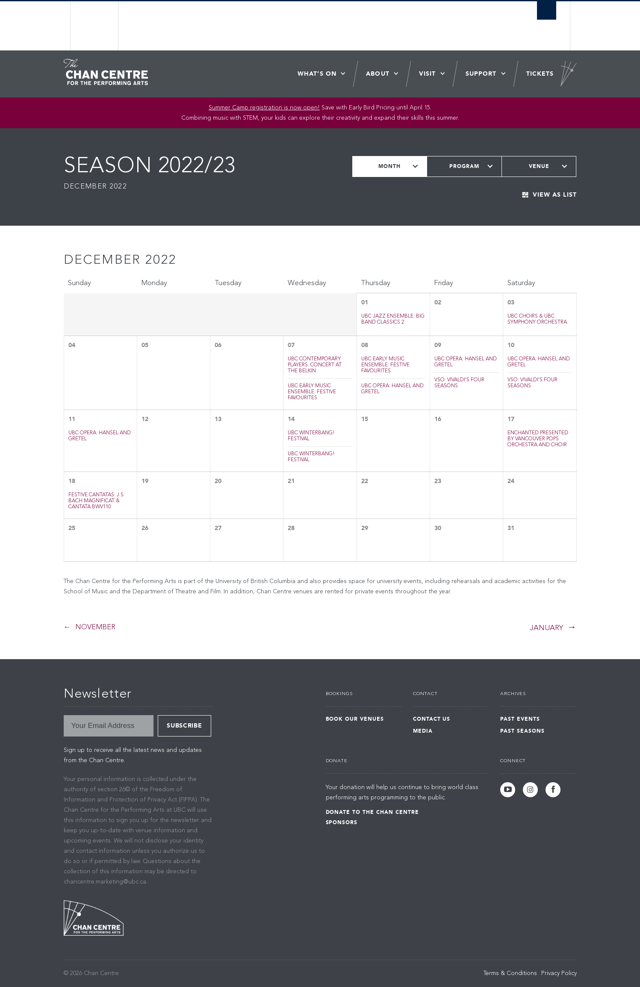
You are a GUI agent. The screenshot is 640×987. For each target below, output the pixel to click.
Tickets (540, 73)
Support (481, 73)
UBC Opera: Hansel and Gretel (392, 389)
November (95, 627)
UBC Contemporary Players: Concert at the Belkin (315, 365)
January (546, 628)
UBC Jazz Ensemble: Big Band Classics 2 (393, 319)
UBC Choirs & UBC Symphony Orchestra (537, 319)
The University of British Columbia (94, 25)
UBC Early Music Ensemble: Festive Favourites (312, 392)
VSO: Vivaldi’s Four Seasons (459, 383)
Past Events (520, 719)
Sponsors (342, 822)
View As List (555, 194)
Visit (427, 73)
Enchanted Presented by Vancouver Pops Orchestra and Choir (537, 439)
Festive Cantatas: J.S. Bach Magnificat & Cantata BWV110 (96, 501)
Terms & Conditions (510, 973)
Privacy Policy (559, 973)
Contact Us (432, 719)
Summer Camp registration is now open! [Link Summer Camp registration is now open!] (264, 108)
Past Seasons (522, 731)
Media (423, 731)
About (377, 73)
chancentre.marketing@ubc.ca (105, 882)
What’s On (317, 73)
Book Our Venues (355, 719)
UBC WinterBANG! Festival (311, 436)
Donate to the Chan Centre (372, 812)
